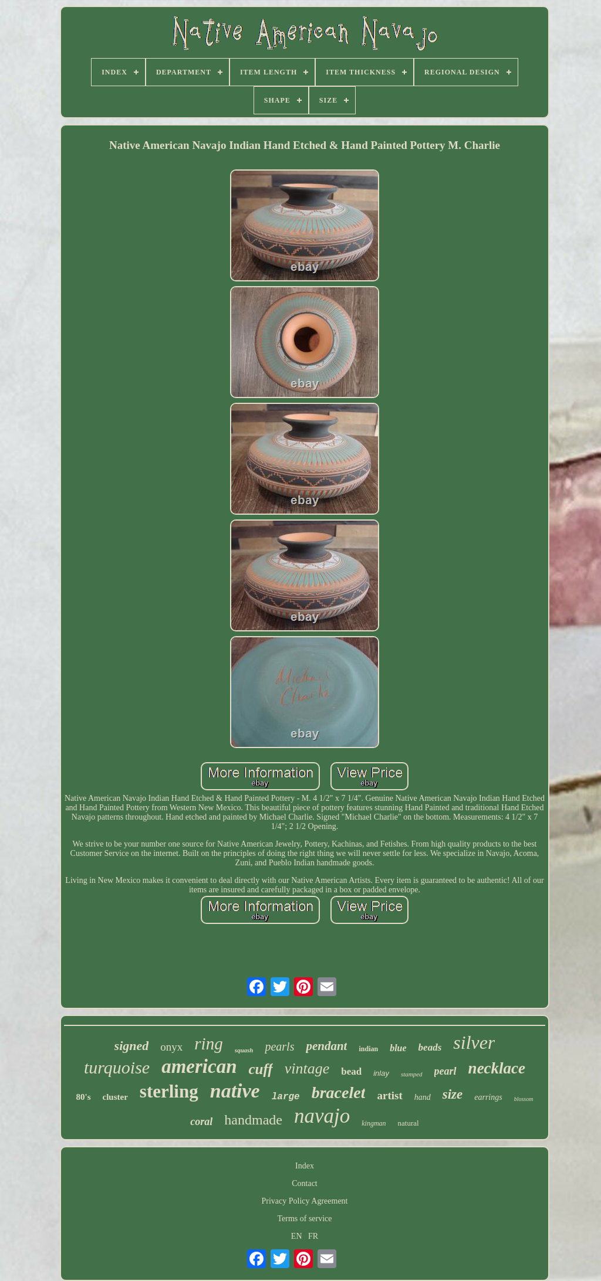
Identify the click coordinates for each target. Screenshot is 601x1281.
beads (430, 1047)
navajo (322, 1116)
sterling (169, 1091)
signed (131, 1045)
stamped (412, 1074)
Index (304, 1165)
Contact (305, 1183)
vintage (307, 1068)
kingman (374, 1123)
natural (408, 1123)
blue (398, 1048)
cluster (115, 1097)
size (453, 1094)
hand (422, 1097)
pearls (279, 1046)
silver (474, 1042)
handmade (253, 1119)
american (199, 1066)
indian (368, 1049)
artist (389, 1095)
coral (201, 1121)
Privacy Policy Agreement (305, 1201)
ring (208, 1043)
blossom (524, 1099)
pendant (326, 1046)
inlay (381, 1073)
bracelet (339, 1092)
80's (83, 1097)
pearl (445, 1071)
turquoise (117, 1067)
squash (244, 1050)
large (286, 1097)
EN (296, 1236)
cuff (260, 1069)
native (235, 1091)
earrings (488, 1097)
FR (313, 1236)
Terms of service (304, 1218)
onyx (171, 1047)
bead (351, 1071)
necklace (496, 1068)
